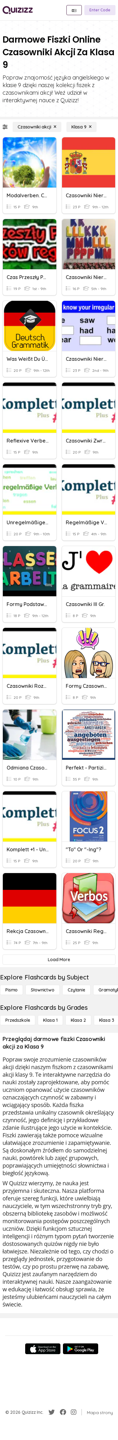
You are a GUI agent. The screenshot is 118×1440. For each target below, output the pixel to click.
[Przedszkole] (17, 1020)
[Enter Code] (99, 10)
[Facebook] (63, 1412)
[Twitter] (51, 1412)
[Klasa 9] (81, 127)
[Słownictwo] (42, 990)
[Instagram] (73, 1412)
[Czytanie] (76, 990)
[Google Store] (80, 1348)
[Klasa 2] (78, 1020)
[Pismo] (11, 990)
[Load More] (59, 960)
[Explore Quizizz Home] (18, 10)
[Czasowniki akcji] (37, 127)
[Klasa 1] (50, 1020)
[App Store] (42, 1348)
